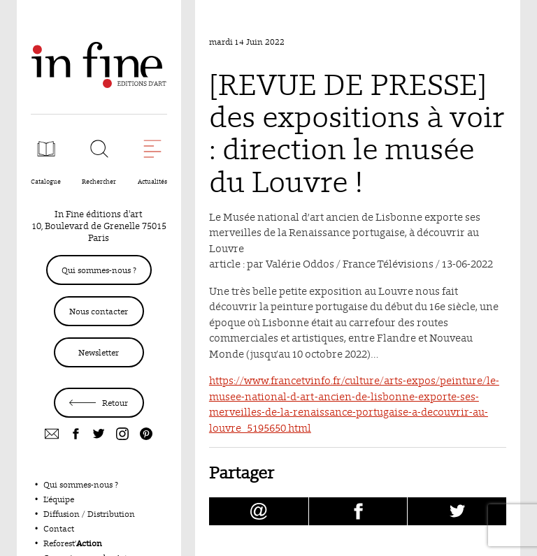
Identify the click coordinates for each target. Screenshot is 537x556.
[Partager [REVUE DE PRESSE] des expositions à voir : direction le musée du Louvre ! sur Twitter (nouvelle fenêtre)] (457, 511)
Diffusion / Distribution (89, 514)
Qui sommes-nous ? (99, 270)
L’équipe (58, 499)
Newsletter (98, 352)
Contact (58, 528)
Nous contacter (98, 311)
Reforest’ (72, 543)
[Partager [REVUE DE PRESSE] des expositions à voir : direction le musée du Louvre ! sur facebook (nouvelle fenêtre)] (358, 511)
